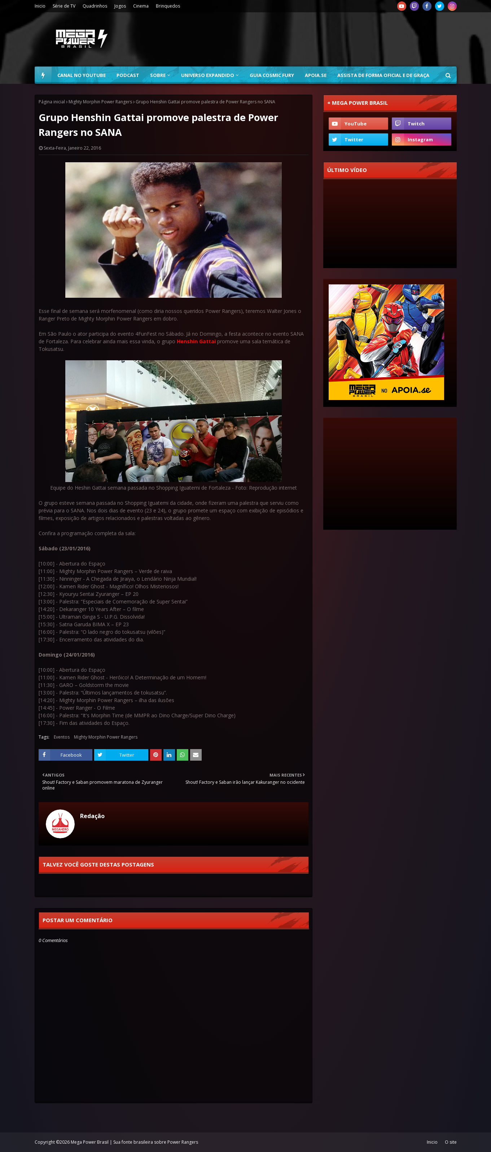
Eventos (62, 737)
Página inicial (52, 102)
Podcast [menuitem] (128, 75)
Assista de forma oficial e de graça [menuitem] (383, 75)
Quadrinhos (95, 6)
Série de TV (64, 6)
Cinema (141, 6)
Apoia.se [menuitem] (315, 75)
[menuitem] (43, 75)
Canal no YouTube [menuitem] (81, 75)
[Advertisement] (325, 39)
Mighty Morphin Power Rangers (100, 102)
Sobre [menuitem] (158, 75)
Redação (92, 816)
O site (451, 1142)
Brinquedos (168, 6)
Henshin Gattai (196, 341)
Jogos (120, 6)
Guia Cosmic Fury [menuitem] (272, 75)
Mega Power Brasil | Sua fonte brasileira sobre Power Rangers (134, 1142)
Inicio (40, 6)
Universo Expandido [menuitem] (207, 75)
